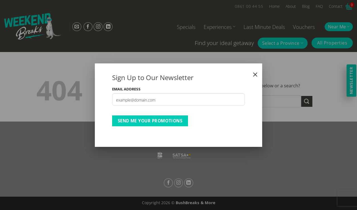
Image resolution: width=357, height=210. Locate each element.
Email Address (126, 89)
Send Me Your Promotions (150, 121)
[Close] (255, 74)
